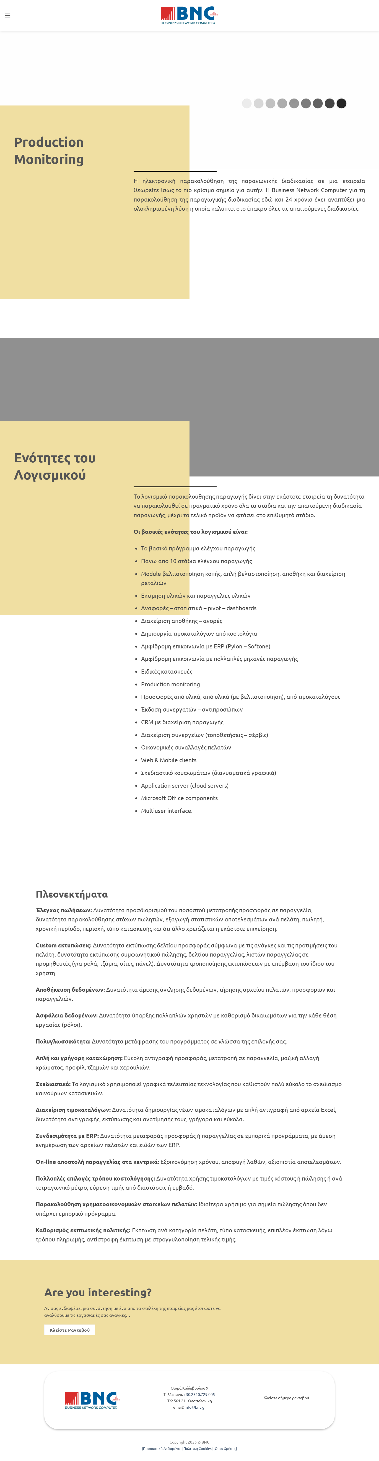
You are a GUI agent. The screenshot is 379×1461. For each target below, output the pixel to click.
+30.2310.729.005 (200, 1394)
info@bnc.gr (195, 1407)
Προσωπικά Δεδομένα (161, 1448)
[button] (7, 15)
